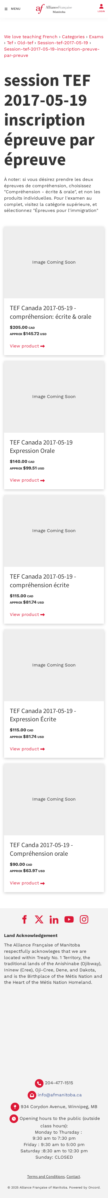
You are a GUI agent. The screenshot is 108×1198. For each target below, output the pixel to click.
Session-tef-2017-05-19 (62, 42)
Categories (73, 36)
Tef (10, 42)
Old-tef (25, 42)
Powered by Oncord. (85, 1187)
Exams (96, 36)
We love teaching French (31, 36)
